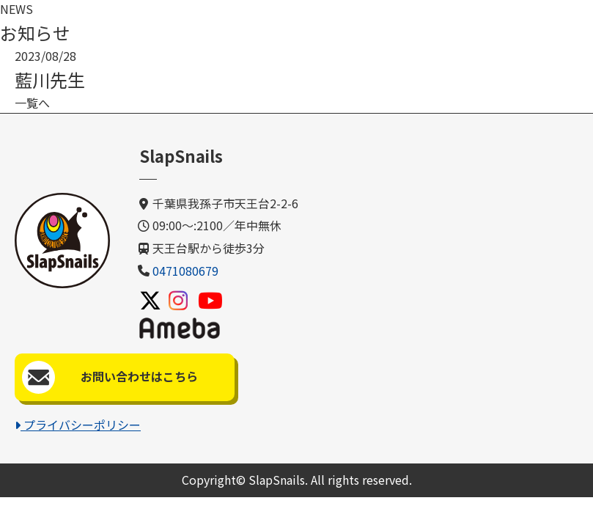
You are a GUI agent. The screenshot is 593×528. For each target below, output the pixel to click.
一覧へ (32, 102)
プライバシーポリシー (78, 424)
